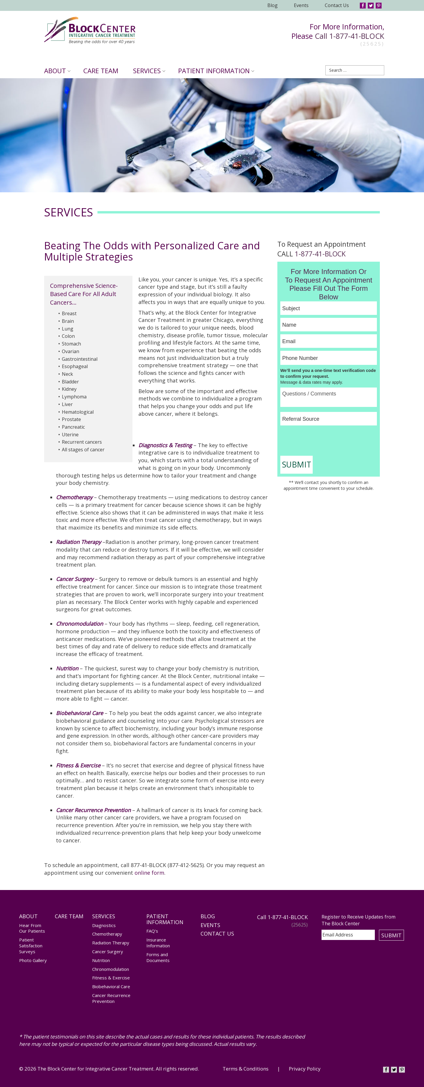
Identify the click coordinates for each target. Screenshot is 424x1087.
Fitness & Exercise (111, 978)
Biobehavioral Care (111, 986)
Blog (272, 5)
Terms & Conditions (246, 1068)
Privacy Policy (305, 1068)
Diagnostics (104, 925)
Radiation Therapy (78, 541)
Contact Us (337, 5)
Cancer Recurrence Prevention (111, 998)
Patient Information (216, 70)
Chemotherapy (107, 934)
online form (149, 872)
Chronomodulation (110, 969)
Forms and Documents (158, 957)
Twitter (371, 6)
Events (301, 5)
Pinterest (379, 6)
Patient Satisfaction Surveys (30, 945)
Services (149, 70)
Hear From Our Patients (32, 928)
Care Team (100, 70)
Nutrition (101, 960)
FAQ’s (152, 931)
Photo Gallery (33, 960)
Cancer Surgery (107, 951)
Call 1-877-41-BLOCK (349, 36)
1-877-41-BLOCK (320, 253)
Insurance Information (158, 943)
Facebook (363, 6)
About (57, 70)
